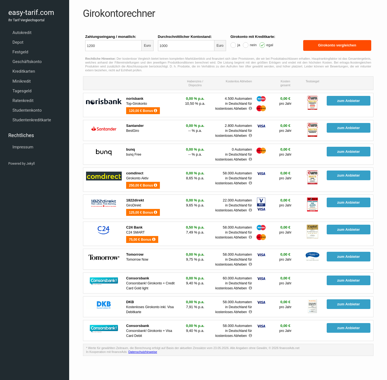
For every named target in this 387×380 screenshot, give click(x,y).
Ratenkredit (22, 100)
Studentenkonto (27, 110)
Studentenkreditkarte (31, 119)
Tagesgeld (22, 90)
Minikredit (21, 81)
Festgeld (20, 51)
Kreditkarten (23, 71)
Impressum (22, 147)
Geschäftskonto (27, 61)
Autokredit (22, 32)
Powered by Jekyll (21, 164)
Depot (18, 42)
